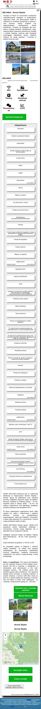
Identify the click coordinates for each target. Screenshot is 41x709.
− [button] (5, 638)
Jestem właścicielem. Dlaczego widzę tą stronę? (14, 686)
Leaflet (25, 663)
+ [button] (5, 635)
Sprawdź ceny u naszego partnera (25, 589)
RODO (12, 706)
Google (29, 700)
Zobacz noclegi (20, 679)
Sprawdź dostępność (14, 117)
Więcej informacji (25, 596)
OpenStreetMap (34, 663)
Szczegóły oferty (20, 670)
